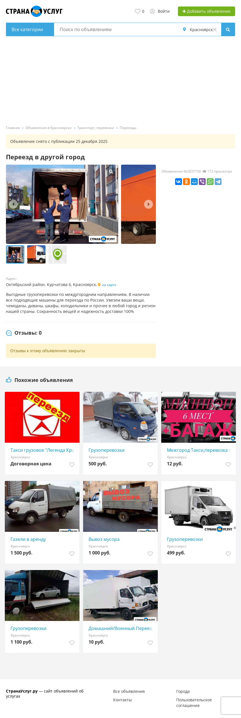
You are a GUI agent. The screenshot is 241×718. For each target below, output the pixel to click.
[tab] (24, 333)
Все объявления (129, 691)
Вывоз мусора (104, 539)
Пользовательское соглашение (194, 702)
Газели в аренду (28, 539)
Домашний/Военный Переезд (121, 628)
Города (183, 691)
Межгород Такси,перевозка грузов (200, 450)
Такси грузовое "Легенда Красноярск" (43, 450)
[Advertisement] (120, 78)
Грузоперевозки (106, 450)
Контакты (122, 699)
